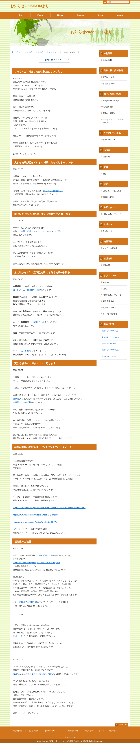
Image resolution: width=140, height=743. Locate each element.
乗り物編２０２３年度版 (110, 337)
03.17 (21, 713)
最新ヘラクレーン (109, 139)
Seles (100, 15)
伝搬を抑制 (107, 60)
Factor (40, 15)
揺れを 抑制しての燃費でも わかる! (113, 121)
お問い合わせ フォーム (112, 214)
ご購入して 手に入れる (112, 191)
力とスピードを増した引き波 (38, 674)
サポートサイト (20, 636)
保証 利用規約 (108, 301)
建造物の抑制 (108, 77)
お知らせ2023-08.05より (110, 343)
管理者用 (106, 265)
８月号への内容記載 (22, 402)
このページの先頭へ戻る (121, 725)
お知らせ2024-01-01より (110, 331)
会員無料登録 (17, 731)
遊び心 (16, 399)
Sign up (80, 15)
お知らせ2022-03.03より (29, 6)
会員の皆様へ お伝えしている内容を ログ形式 (41, 231)
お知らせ (31, 52)
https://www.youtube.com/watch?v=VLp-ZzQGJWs (35, 522)
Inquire (120, 15)
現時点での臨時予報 (28, 602)
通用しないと (39, 322)
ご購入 (105, 289)
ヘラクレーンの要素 (110, 101)
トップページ (18, 52)
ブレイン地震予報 (109, 248)
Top (20, 15)
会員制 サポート (109, 231)
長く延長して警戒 (47, 555)
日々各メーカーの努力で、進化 (27, 290)
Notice (60, 15)
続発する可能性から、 (53, 191)
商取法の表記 (108, 197)
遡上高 (16, 674)
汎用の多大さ (108, 107)
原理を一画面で (108, 113)
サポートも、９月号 (22, 351)
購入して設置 (33, 731)
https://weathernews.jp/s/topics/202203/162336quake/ (36, 562)
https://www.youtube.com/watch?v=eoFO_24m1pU (35, 515)
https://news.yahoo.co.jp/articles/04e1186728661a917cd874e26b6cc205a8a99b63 (49, 507)
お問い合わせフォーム (53, 731)
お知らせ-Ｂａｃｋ (46, 52)
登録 (104, 174)
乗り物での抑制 (108, 84)
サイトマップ (70, 737)
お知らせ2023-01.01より (110, 350)
